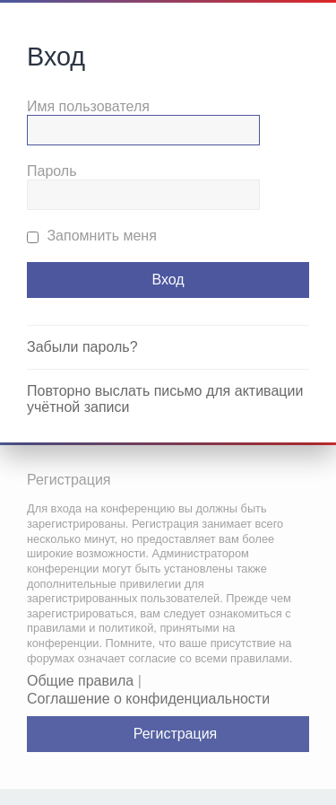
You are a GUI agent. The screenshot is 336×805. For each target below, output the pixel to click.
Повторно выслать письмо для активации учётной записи (165, 399)
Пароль (52, 171)
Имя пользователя (88, 106)
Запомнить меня (92, 235)
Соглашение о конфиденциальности (148, 698)
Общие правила (80, 680)
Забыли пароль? (82, 346)
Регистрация (176, 733)
